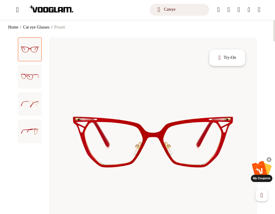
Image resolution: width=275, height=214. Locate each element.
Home (13, 27)
